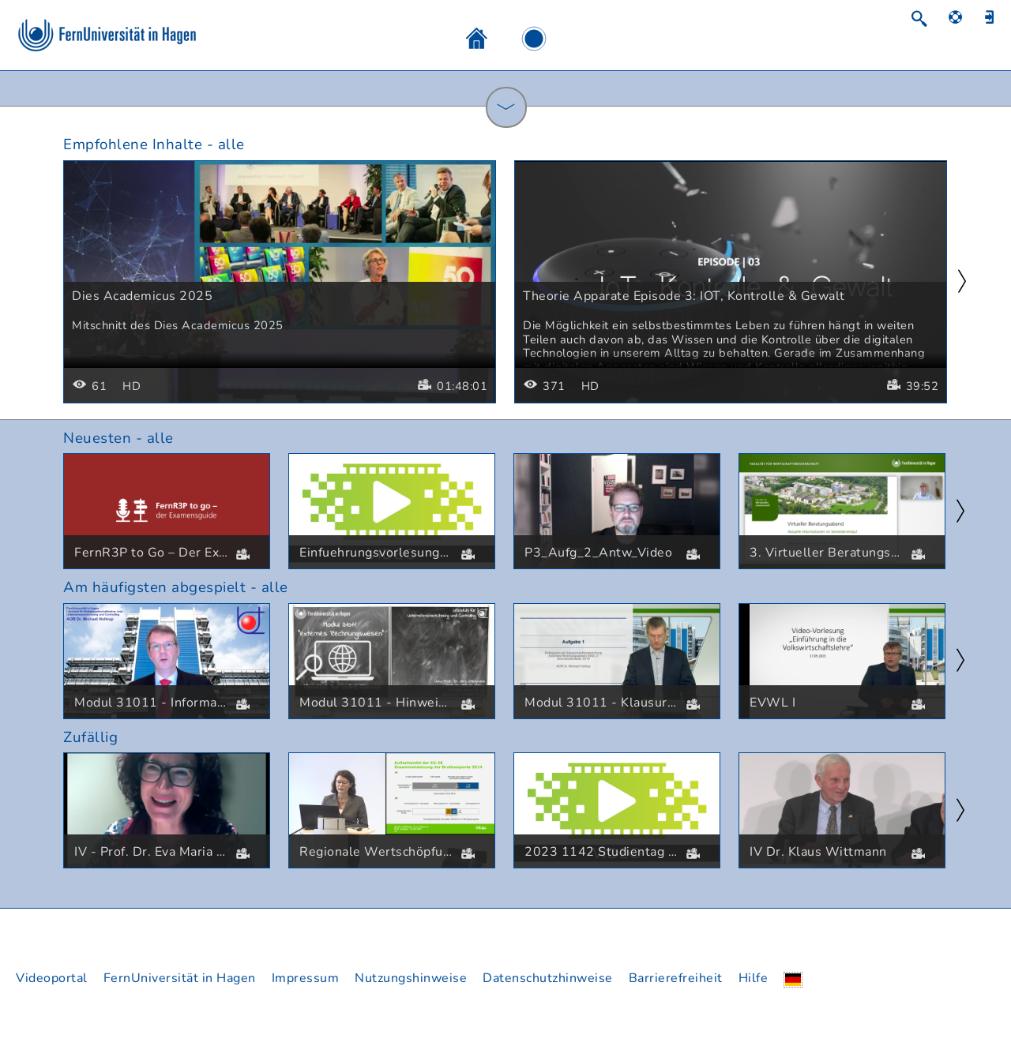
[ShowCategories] (506, 107)
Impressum (306, 978)
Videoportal (52, 978)
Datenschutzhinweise (548, 978)
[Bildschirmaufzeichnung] (518, 38)
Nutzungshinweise (411, 978)
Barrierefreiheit (676, 978)
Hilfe (754, 978)
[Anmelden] (995, 16)
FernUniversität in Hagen (179, 978)
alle (231, 144)
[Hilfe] (963, 16)
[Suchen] (927, 18)
